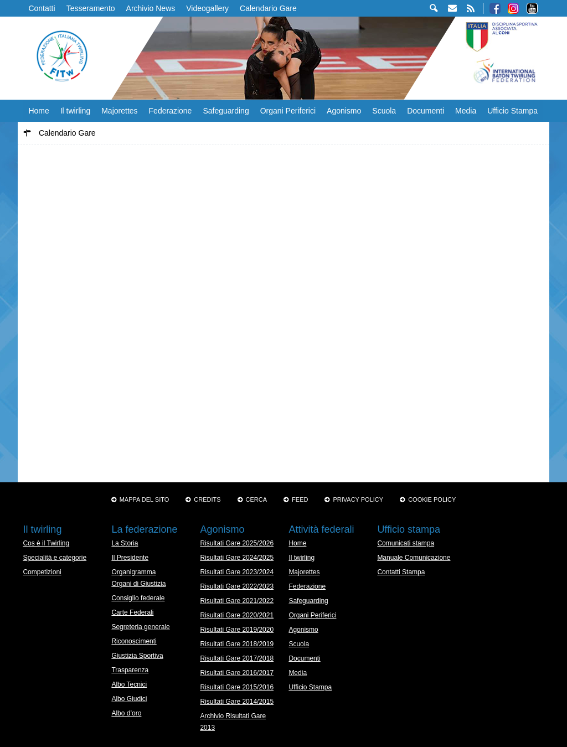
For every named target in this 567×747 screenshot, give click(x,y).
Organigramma (133, 572)
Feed (300, 499)
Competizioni (42, 572)
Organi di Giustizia (138, 584)
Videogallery (207, 8)
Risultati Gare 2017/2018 (237, 658)
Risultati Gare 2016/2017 (237, 673)
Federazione (170, 110)
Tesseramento (90, 8)
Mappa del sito (144, 499)
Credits (207, 499)
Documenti (425, 110)
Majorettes (119, 110)
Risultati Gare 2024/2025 (237, 557)
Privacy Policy (358, 499)
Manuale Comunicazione (413, 557)
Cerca (256, 499)
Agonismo (344, 110)
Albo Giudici (129, 699)
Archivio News (151, 8)
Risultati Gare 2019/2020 (237, 629)
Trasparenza (129, 670)
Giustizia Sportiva (137, 656)
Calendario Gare (268, 8)
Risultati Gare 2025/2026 (237, 543)
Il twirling (75, 110)
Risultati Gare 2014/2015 (237, 701)
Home (38, 110)
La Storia (124, 543)
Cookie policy (432, 499)
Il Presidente (129, 557)
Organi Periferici (288, 110)
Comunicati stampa (405, 543)
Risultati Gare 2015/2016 (237, 687)
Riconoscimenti (133, 641)
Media (465, 110)
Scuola (384, 110)
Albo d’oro (126, 713)
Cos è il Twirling (46, 543)
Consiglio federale (137, 598)
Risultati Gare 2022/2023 (237, 586)
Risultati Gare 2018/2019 (237, 644)
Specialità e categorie (54, 557)
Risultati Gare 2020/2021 (237, 615)
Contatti (41, 8)
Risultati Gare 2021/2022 (237, 601)
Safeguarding (226, 110)
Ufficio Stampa (512, 110)
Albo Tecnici (129, 684)
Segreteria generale (140, 627)
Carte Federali (132, 612)
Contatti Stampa (401, 572)
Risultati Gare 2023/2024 (237, 572)
